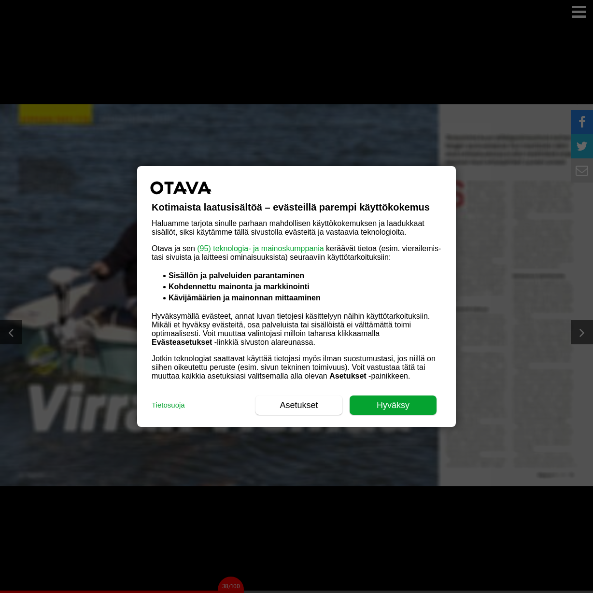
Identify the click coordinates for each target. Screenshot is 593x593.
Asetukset (299, 405)
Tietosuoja (168, 405)
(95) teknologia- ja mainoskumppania (260, 248)
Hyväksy (393, 405)
